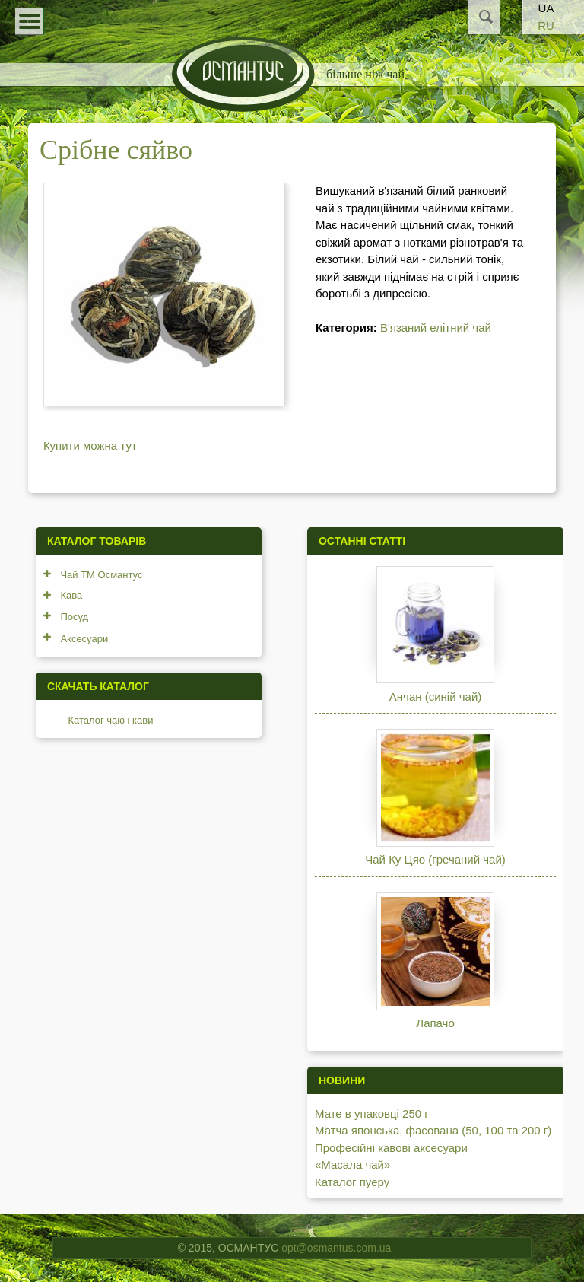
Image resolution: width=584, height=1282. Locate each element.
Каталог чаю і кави (110, 720)
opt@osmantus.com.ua (336, 1248)
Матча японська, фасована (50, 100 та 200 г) (433, 1130)
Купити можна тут (90, 445)
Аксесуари (84, 638)
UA (546, 8)
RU (546, 25)
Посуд (74, 616)
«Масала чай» (352, 1164)
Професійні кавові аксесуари (391, 1147)
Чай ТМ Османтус (101, 575)
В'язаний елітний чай (435, 327)
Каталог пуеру (352, 1181)
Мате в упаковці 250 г (372, 1113)
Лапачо (435, 1022)
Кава (71, 595)
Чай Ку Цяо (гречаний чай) (435, 859)
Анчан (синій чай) (435, 696)
